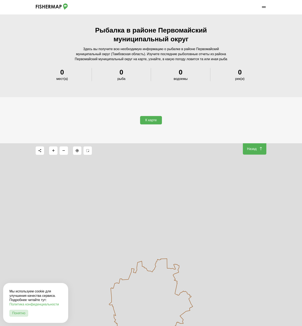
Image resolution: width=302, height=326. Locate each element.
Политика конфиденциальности (34, 304)
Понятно (18, 313)
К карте (151, 120)
